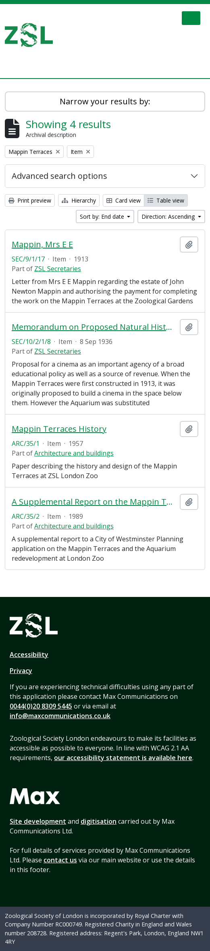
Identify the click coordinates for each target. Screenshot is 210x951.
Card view (123, 200)
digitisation (98, 821)
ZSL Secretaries (57, 268)
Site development (38, 821)
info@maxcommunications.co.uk (60, 715)
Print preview (29, 200)
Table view (166, 200)
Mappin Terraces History (59, 429)
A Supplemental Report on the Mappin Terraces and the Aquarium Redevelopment (94, 502)
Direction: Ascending (168, 216)
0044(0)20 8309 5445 (41, 706)
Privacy (21, 670)
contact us (60, 860)
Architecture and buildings (74, 453)
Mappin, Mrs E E (42, 244)
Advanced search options (59, 175)
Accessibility (29, 654)
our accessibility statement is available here (123, 757)
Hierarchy (79, 200)
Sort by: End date (103, 216)
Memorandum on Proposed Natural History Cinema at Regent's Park (94, 327)
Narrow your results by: (105, 101)
